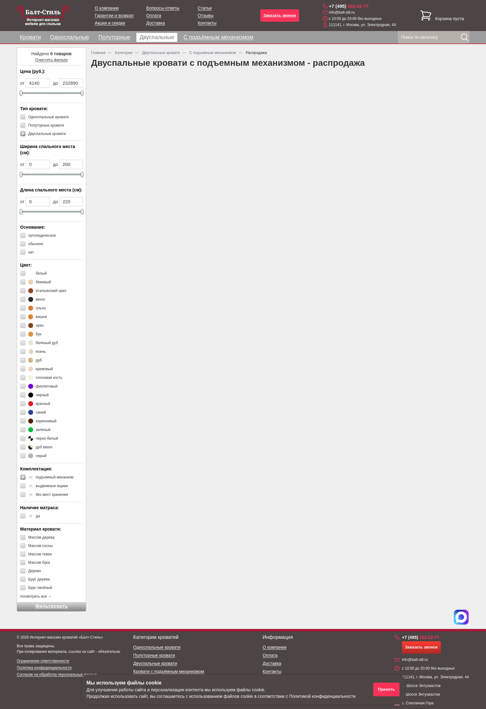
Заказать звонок (279, 15)
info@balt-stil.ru (342, 12)
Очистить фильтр (51, 59)
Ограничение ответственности (43, 661)
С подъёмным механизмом (218, 37)
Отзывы (206, 15)
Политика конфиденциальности (44, 668)
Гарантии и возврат (114, 15)
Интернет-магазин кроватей (53, 637)
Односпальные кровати (156, 647)
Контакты (207, 22)
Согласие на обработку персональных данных (57, 674)
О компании (107, 8)
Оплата (153, 15)
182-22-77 (349, 6)
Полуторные (114, 37)
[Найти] (464, 37)
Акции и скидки (110, 22)
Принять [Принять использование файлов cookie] (386, 689)
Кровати (30, 37)
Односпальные (69, 37)
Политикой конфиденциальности (322, 696)
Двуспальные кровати (155, 663)
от (22, 83)
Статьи (205, 8)
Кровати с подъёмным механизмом (168, 671)
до (55, 83)
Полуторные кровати (154, 655)
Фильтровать (51, 606)
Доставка (155, 22)
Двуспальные (156, 37)
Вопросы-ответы (162, 8)
